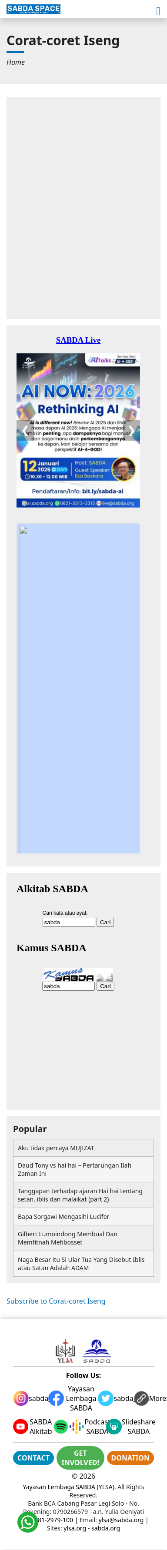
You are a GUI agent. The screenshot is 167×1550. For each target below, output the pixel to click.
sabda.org (105, 1528)
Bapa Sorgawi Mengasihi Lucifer (63, 1216)
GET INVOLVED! (80, 1457)
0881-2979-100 (52, 1520)
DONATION (130, 1458)
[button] (158, 11)
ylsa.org (74, 1528)
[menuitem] (16, 62)
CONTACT (33, 1458)
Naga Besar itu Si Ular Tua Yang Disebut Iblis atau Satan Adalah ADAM (81, 1263)
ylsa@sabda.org (121, 1520)
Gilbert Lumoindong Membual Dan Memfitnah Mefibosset (67, 1238)
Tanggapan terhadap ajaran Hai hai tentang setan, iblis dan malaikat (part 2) (80, 1195)
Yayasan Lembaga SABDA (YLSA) (68, 1487)
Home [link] (16, 62)
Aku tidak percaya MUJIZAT (56, 1148)
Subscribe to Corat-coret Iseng (56, 1301)
